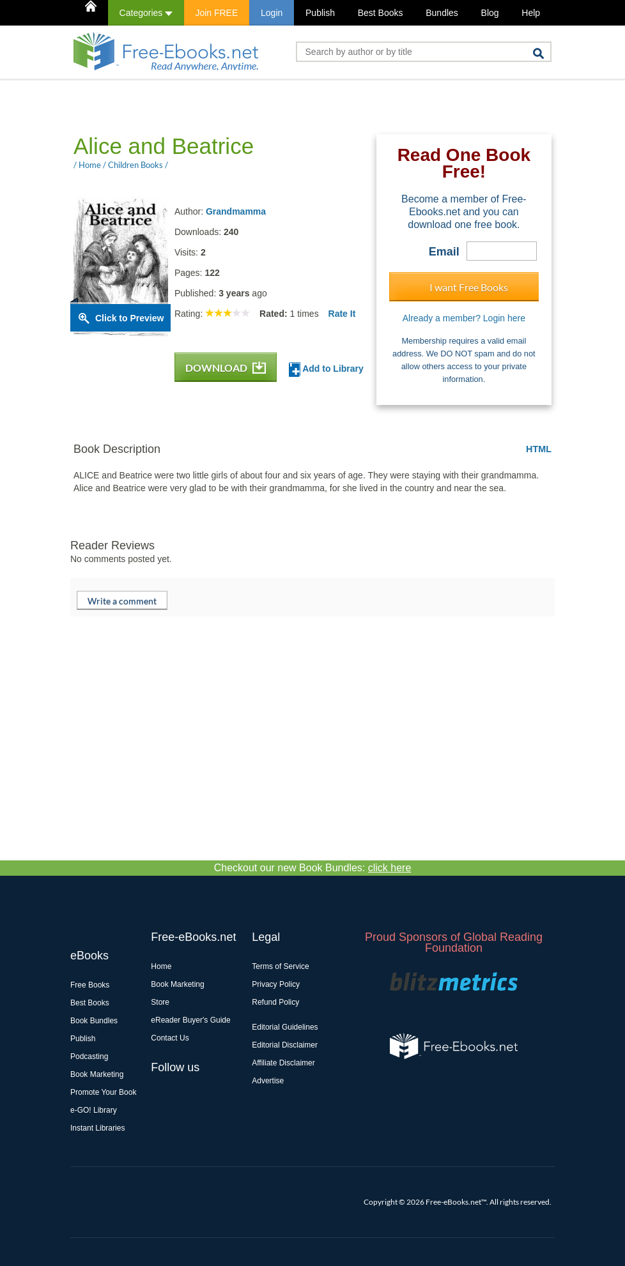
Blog (490, 13)
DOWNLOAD (225, 368)
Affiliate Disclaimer (283, 1062)
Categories (146, 13)
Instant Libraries (97, 1128)
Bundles (442, 13)
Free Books (89, 984)
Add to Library (326, 369)
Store (160, 1002)
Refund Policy (275, 1002)
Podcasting (89, 1056)
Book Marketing (96, 1074)
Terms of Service (280, 966)
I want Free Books (468, 287)
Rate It (342, 314)
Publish (320, 13)
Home (161, 966)
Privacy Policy (276, 984)
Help (530, 13)
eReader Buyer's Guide (190, 1020)
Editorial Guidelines (285, 1027)
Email (444, 251)
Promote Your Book (103, 1092)
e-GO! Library (93, 1110)
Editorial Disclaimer (285, 1045)
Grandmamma (236, 211)
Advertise (268, 1080)
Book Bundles (94, 1020)
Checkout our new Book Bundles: (313, 867)
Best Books (380, 13)
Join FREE (216, 13)
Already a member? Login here (464, 318)
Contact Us (170, 1037)
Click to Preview (129, 318)
